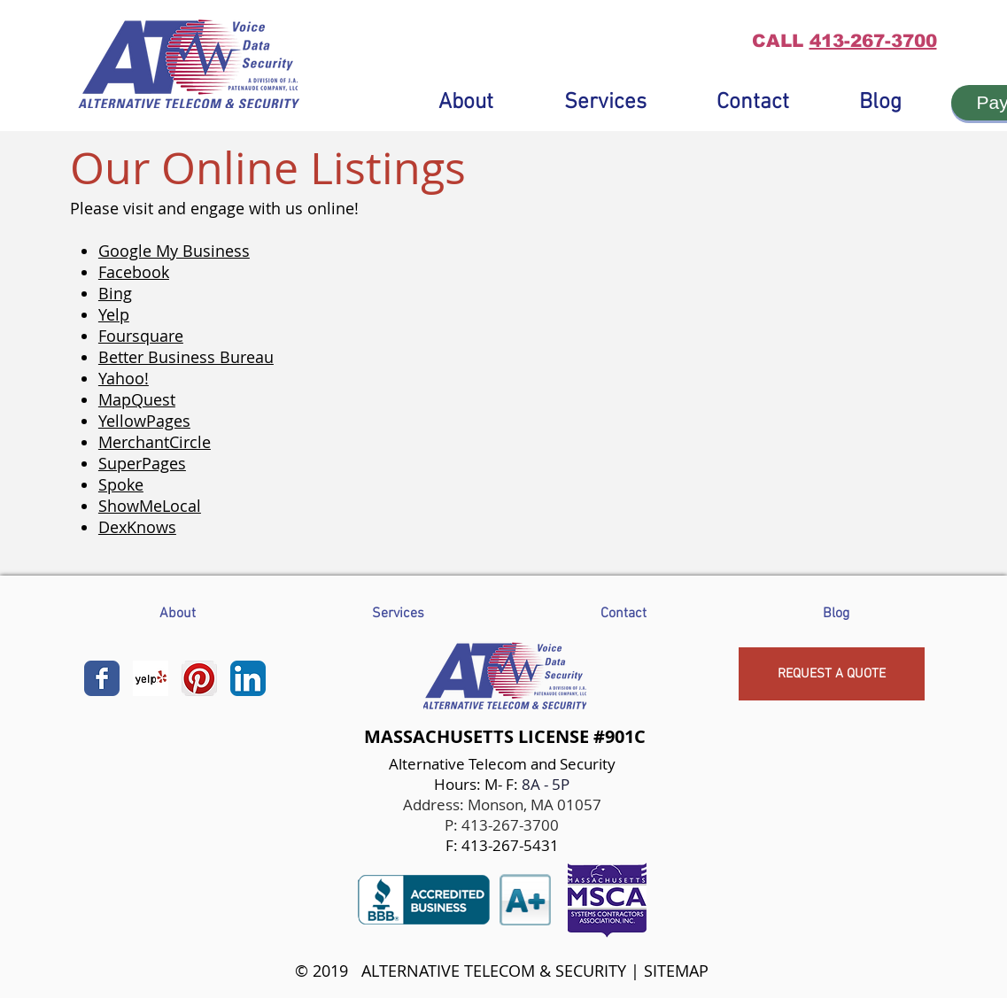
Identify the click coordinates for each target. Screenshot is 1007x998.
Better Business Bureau (186, 356)
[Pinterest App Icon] (199, 678)
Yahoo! (123, 378)
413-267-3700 (873, 40)
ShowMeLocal (149, 505)
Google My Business (174, 250)
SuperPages (142, 463)
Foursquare (140, 335)
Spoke (120, 484)
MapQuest (136, 399)
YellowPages (144, 420)
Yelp (113, 314)
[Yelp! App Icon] (150, 678)
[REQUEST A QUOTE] (832, 673)
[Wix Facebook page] (102, 678)
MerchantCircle (154, 442)
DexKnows (137, 527)
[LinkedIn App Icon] (248, 678)
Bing (115, 293)
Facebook (133, 271)
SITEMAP (676, 970)
